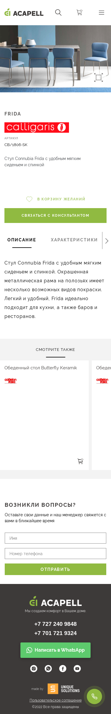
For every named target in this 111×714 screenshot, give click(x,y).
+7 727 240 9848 (55, 624)
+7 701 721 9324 (55, 633)
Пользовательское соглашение (56, 700)
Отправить (55, 569)
